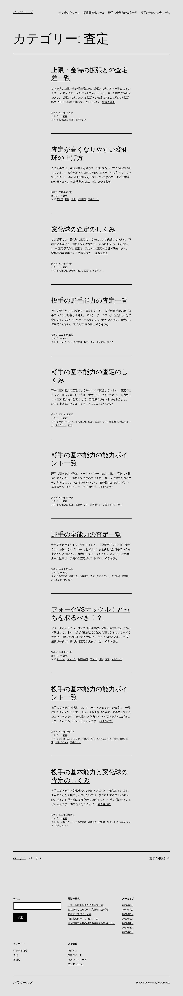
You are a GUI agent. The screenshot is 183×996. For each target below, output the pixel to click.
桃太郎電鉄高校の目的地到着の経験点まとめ (91, 923)
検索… (16, 898)
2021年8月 (127, 932)
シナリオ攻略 (20, 950)
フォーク (71, 659)
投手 (67, 199)
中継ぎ (85, 739)
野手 (70, 425)
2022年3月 (127, 914)
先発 (92, 739)
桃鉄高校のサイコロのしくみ (83, 918)
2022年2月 (127, 918)
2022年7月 (127, 905)
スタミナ (75, 739)
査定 (65, 116)
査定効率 (82, 199)
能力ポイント (96, 271)
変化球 (60, 199)
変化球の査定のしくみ (83, 229)
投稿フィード (75, 955)
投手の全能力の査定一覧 (155, 12)
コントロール (63, 739)
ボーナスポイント (65, 422)
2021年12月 (128, 927)
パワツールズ (23, 12)
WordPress (163, 982)
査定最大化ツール (69, 12)
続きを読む (108, 102)
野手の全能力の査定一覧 (122, 12)
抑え (109, 739)
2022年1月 (127, 923)
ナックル (61, 659)
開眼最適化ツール (94, 12)
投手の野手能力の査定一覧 (89, 300)
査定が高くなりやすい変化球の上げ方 (88, 909)
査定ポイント (101, 422)
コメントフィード (77, 959)
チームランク (63, 342)
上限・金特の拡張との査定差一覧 (85, 905)
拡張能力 (84, 576)
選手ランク (81, 120)
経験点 (16, 959)
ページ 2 (35, 858)
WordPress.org (75, 964)
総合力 (110, 342)
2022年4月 (127, 909)
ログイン (72, 950)
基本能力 (73, 576)
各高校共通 (62, 120)
